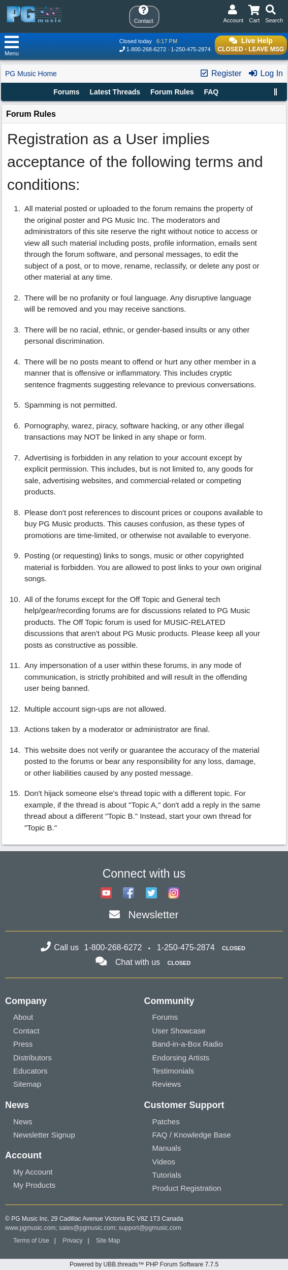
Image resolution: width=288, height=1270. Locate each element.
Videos (164, 1161)
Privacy (72, 1240)
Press (23, 1044)
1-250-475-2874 (190, 49)
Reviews (166, 1084)
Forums (66, 92)
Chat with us (137, 962)
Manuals (166, 1148)
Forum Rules (172, 92)
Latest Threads (115, 92)
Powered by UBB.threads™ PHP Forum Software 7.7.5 (144, 1264)
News (23, 1121)
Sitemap (27, 1084)
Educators (30, 1070)
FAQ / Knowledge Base (191, 1134)
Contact (26, 1030)
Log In (265, 73)
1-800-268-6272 (146, 49)
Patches (166, 1121)
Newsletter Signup (44, 1134)
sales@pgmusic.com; (89, 1227)
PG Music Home (31, 74)
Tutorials (166, 1175)
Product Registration (186, 1188)
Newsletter (153, 914)
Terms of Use (31, 1240)
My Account (33, 1171)
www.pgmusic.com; (31, 1227)
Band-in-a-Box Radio (187, 1044)
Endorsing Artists (181, 1057)
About (23, 1017)
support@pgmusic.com (150, 1227)
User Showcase (179, 1030)
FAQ (211, 92)
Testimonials (173, 1070)
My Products (34, 1185)
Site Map (108, 1240)
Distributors (32, 1057)
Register (220, 73)
